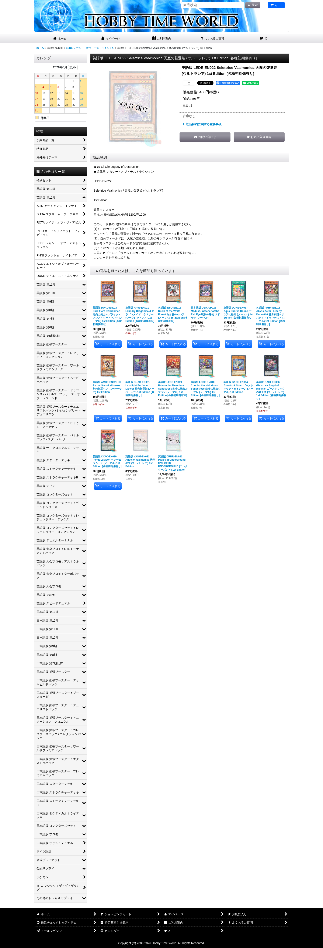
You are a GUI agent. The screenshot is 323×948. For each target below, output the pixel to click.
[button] (259, 137)
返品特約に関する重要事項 (202, 124)
